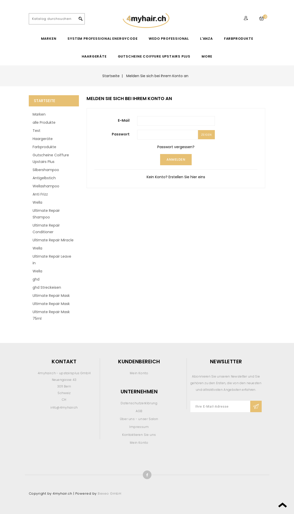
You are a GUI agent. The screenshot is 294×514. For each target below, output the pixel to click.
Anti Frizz (40, 194)
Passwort (121, 134)
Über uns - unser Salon (139, 419)
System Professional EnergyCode (102, 38)
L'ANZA (206, 38)
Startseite (44, 100)
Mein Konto (139, 373)
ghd (36, 279)
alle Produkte (44, 122)
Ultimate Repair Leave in (52, 260)
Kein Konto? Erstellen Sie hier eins (176, 176)
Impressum (139, 427)
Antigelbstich (44, 177)
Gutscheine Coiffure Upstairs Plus (154, 56)
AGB (139, 411)
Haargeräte (94, 56)
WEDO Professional (169, 38)
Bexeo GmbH (109, 493)
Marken (49, 38)
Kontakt (64, 361)
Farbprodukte (238, 38)
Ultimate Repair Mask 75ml (51, 315)
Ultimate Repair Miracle (53, 240)
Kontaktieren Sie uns (139, 435)
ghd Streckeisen (47, 287)
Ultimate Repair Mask (51, 295)
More (207, 56)
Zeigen (206, 135)
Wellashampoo (46, 186)
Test (36, 130)
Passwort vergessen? (175, 146)
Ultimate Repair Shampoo (46, 214)
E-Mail (124, 120)
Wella (37, 202)
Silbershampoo (46, 169)
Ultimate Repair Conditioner (46, 228)
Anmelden (175, 159)
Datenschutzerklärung (139, 403)
